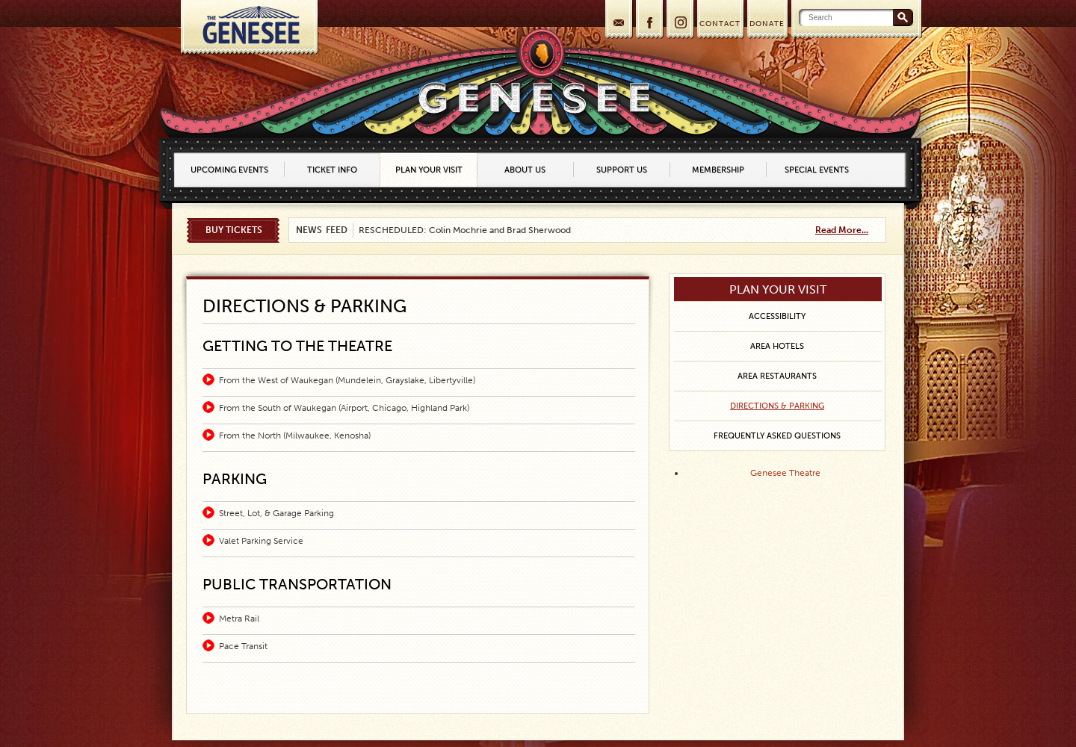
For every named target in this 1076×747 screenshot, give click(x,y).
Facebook (648, 21)
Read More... (841, 230)
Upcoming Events (229, 170)
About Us (524, 170)
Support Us (621, 170)
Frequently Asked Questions (777, 436)
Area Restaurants (777, 376)
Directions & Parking (777, 406)
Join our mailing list (617, 21)
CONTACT (719, 23)
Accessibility (777, 316)
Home (249, 27)
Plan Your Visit (429, 170)
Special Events (817, 170)
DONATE (767, 23)
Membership (718, 170)
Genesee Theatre (785, 473)
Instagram (679, 21)
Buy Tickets (233, 230)
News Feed (321, 230)
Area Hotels (777, 346)
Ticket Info (332, 170)
